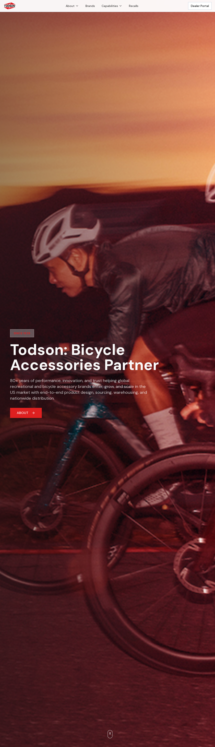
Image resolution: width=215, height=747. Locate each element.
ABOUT (26, 413)
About (72, 6)
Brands (90, 6)
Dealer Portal (200, 6)
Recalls (133, 6)
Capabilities (112, 6)
